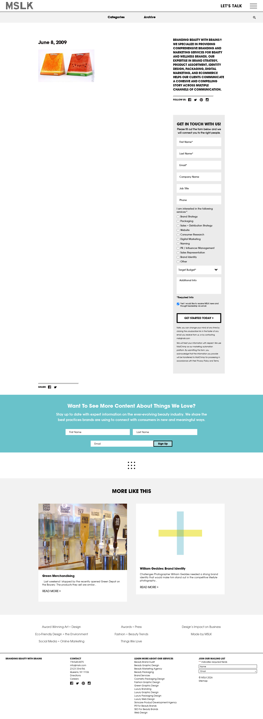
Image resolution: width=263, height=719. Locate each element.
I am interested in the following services (195, 210)
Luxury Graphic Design (146, 692)
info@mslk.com (78, 665)
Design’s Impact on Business (201, 627)
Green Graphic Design (146, 685)
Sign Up (163, 443)
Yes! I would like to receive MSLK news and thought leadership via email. (199, 304)
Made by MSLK (201, 634)
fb (189, 99)
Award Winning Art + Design (61, 627)
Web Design (140, 712)
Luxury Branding (142, 689)
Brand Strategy (189, 216)
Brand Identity (188, 257)
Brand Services (142, 675)
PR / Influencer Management (197, 248)
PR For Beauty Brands (145, 705)
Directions (75, 675)
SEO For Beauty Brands (146, 709)
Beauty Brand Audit (144, 662)
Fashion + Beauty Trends (131, 634)
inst (207, 99)
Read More (50, 591)
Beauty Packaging (144, 672)
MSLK (19, 6)
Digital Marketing (190, 239)
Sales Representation (192, 252)
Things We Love (131, 641)
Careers (74, 678)
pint (201, 99)
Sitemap (203, 680)
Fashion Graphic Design (147, 682)
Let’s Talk (231, 5)
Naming (185, 243)
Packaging (186, 221)
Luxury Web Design (144, 699)
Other (183, 261)
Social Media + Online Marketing (61, 641)
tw (195, 99)
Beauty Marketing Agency (148, 668)
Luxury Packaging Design (147, 695)
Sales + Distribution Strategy (196, 225)
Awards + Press (131, 627)
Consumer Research (192, 234)
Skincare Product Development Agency (155, 702)
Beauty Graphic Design (146, 665)
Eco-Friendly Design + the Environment (61, 634)
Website (185, 230)
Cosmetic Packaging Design (149, 678)
